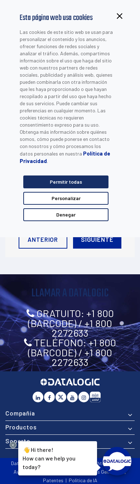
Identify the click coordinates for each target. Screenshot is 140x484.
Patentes (53, 480)
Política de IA (83, 480)
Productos (21, 426)
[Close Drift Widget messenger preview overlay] (13, 445)
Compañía (20, 413)
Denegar (66, 215)
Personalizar (66, 198)
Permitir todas (66, 182)
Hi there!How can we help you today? (48, 457)
